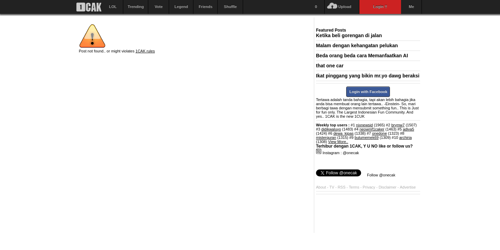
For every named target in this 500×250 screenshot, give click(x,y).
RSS (341, 187)
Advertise (408, 187)
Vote (158, 7)
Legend (181, 7)
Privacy (369, 187)
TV (332, 187)
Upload (344, 7)
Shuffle (230, 7)
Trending (136, 7)
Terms (354, 187)
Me (411, 7)
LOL (113, 7)
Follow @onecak (381, 175)
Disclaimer (387, 187)
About (321, 187)
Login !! (380, 7)
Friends (205, 7)
